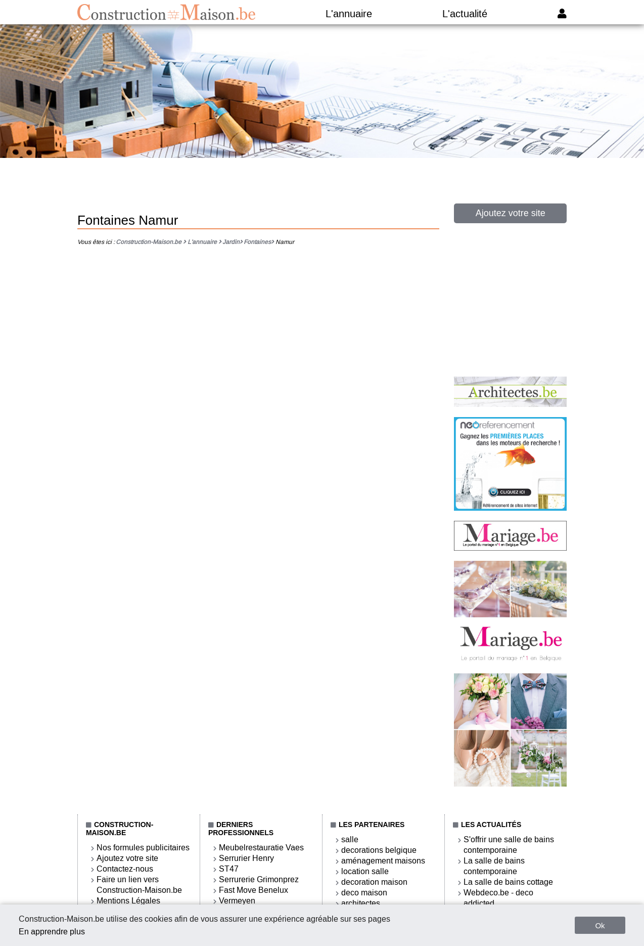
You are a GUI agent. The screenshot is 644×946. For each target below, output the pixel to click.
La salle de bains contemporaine (494, 866)
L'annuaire (349, 13)
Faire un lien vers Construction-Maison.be (139, 884)
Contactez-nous (125, 868)
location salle (365, 871)
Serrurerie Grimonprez (259, 879)
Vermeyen (237, 900)
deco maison (364, 892)
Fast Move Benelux (253, 890)
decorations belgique (379, 850)
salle (349, 839)
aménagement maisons (383, 860)
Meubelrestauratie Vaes (261, 847)
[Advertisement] (322, 189)
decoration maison (374, 882)
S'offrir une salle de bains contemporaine (509, 844)
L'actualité (464, 13)
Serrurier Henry (246, 858)
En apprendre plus (52, 931)
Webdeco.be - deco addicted (498, 898)
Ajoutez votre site (510, 213)
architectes (360, 903)
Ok (600, 925)
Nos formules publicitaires (143, 847)
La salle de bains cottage (508, 882)
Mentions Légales (128, 900)
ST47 (229, 868)
